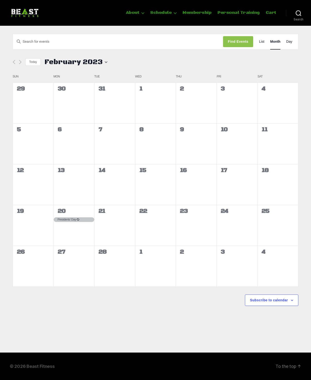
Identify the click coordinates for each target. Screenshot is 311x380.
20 (61, 211)
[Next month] (20, 62)
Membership (196, 12)
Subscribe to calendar (269, 300)
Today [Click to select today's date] (33, 62)
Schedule (161, 12)
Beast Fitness (40, 366)
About (132, 12)
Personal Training (238, 12)
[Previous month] (14, 62)
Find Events (238, 41)
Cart (271, 12)
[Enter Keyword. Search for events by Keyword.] (118, 41)
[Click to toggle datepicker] (75, 62)
